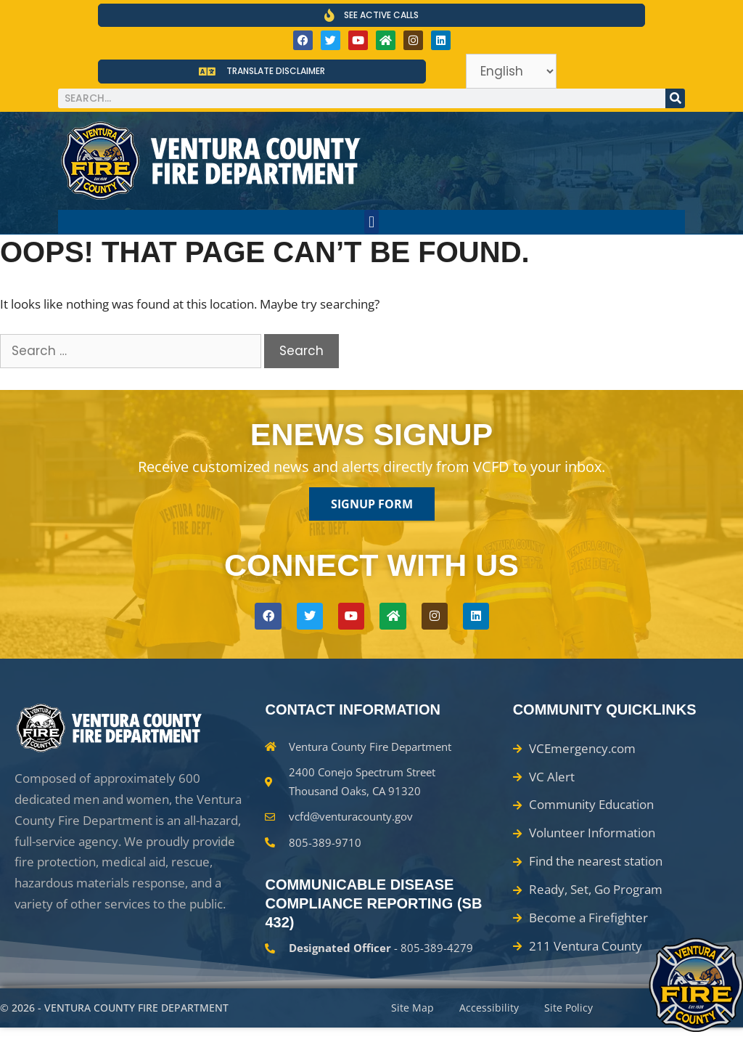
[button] (371, 222)
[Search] (675, 98)
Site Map (414, 1013)
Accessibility (495, 1013)
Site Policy (578, 1013)
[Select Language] (511, 71)
